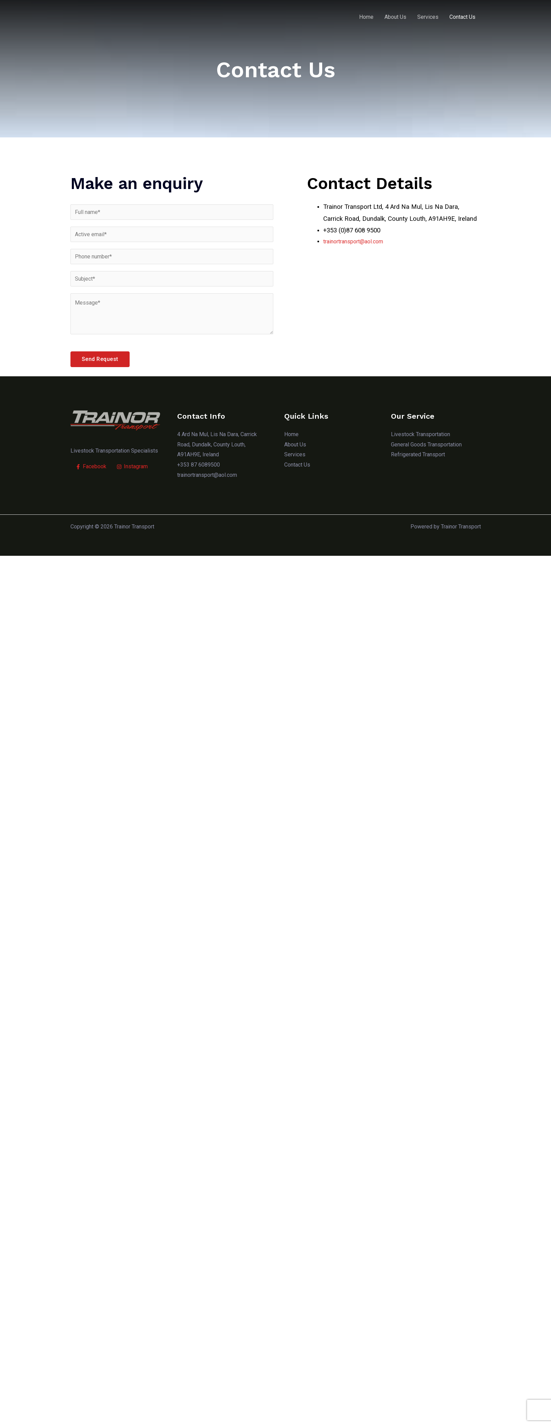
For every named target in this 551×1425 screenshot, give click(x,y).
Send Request (100, 359)
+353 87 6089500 (198, 464)
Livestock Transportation (420, 434)
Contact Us (462, 17)
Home (366, 17)
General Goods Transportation (426, 444)
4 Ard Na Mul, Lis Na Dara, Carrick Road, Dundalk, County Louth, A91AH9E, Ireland (216, 444)
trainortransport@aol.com (353, 241)
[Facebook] (91, 466)
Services (427, 17)
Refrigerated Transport (418, 454)
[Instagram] (132, 466)
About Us (395, 17)
